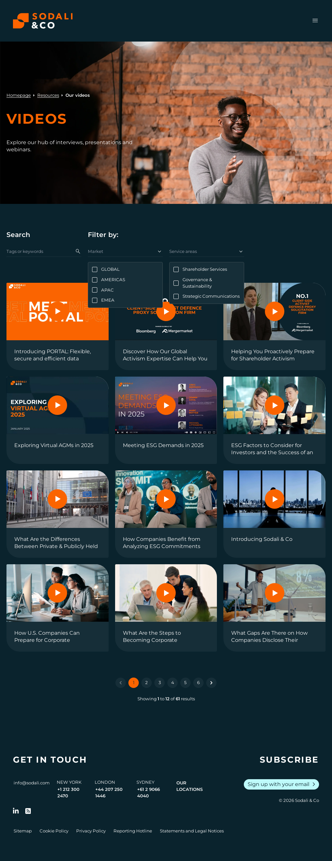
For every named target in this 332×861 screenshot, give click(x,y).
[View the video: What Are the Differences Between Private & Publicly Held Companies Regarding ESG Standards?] (57, 514)
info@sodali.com (32, 782)
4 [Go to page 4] (172, 682)
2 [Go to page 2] (146, 682)
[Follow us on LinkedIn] (16, 811)
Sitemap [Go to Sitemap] (23, 830)
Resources (48, 95)
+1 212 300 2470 (68, 792)
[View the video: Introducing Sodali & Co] (274, 514)
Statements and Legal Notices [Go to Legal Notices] (192, 830)
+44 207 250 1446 (109, 792)
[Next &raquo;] (211, 683)
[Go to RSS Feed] (28, 811)
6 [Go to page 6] (198, 682)
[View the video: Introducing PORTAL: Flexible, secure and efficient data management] (57, 326)
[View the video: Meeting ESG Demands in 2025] (166, 420)
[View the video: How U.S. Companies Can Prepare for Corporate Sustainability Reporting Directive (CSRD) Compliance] (57, 608)
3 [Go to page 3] (160, 682)
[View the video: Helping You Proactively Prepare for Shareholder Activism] (274, 326)
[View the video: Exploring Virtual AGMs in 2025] (57, 420)
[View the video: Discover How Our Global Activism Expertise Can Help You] (166, 326)
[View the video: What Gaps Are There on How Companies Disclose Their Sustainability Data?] (274, 608)
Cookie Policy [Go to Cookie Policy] (54, 830)
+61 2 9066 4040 (148, 792)
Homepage (18, 95)
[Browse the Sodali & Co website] (43, 21)
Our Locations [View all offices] (189, 786)
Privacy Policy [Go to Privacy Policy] (91, 830)
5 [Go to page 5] (185, 682)
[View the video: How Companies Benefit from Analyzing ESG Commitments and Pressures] (166, 514)
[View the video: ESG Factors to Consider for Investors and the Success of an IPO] (274, 420)
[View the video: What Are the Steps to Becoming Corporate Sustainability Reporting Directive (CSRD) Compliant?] (166, 608)
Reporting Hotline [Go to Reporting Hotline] (132, 830)
